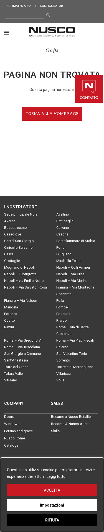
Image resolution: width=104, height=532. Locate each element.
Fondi (60, 247)
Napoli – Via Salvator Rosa (25, 287)
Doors (9, 417)
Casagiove (12, 234)
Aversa (9, 221)
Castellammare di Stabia (75, 241)
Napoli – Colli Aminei (73, 267)
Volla (60, 380)
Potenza (10, 314)
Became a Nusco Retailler (71, 417)
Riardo (61, 320)
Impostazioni (52, 505)
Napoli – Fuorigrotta (20, 274)
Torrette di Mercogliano (74, 367)
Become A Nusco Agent (70, 424)
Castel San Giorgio (19, 241)
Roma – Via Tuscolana (22, 347)
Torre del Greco (16, 367)
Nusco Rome (14, 438)
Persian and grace (18, 431)
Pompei (62, 307)
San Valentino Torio (71, 354)
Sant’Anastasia (16, 360)
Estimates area (19, 6)
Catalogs (11, 445)
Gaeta (9, 254)
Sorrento (63, 360)
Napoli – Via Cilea (70, 274)
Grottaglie (12, 261)
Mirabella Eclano (69, 261)
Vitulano (10, 380)
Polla (60, 300)
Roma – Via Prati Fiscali (75, 340)
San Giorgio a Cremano (22, 354)
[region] (52, 494)
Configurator (51, 6)
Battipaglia (64, 221)
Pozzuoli (63, 314)
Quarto (9, 320)
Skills (55, 431)
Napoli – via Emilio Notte (24, 281)
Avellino (62, 214)
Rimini (9, 327)
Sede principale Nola (20, 214)
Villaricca (63, 373)
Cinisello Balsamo (18, 247)
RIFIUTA (52, 520)
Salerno (62, 347)
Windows (11, 424)
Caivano (62, 228)
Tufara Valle (13, 373)
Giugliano (64, 254)
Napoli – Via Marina (72, 281)
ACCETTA (52, 490)
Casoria (62, 234)
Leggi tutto (56, 476)
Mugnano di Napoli (19, 267)
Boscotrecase (15, 228)
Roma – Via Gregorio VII (23, 340)
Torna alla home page (52, 114)
